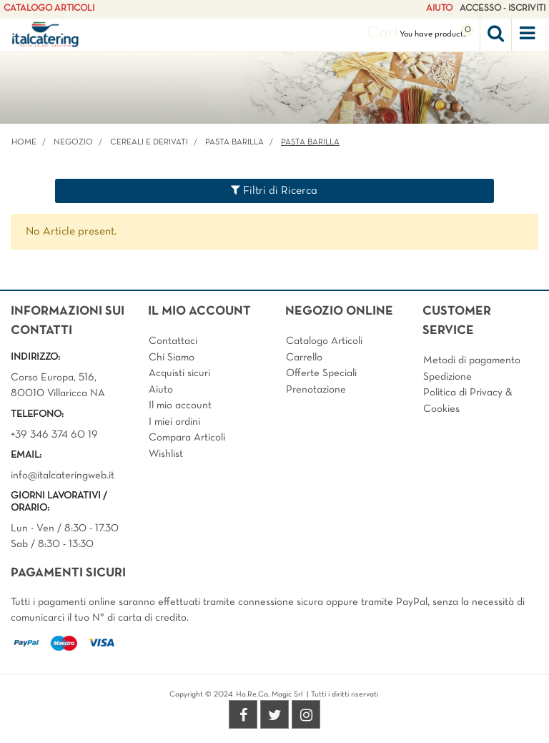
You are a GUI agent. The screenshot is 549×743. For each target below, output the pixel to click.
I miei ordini (174, 422)
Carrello (304, 358)
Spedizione (447, 377)
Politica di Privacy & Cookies (468, 401)
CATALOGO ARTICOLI (49, 8)
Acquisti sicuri (179, 373)
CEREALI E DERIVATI (149, 142)
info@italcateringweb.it (62, 476)
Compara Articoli (187, 438)
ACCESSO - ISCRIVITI (502, 8)
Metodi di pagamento (471, 360)
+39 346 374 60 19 (54, 435)
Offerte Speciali (321, 373)
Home (23, 142)
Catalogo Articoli (324, 341)
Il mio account (180, 405)
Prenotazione (316, 390)
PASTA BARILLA (234, 142)
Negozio (73, 142)
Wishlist (166, 454)
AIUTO (439, 8)
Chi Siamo (171, 358)
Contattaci (173, 341)
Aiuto (161, 390)
